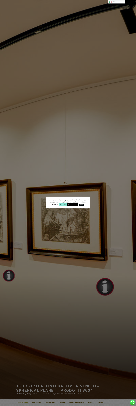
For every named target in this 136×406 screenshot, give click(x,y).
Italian (112, 1)
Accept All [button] (63, 204)
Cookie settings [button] (72, 204)
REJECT (81, 204)
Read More (55, 205)
